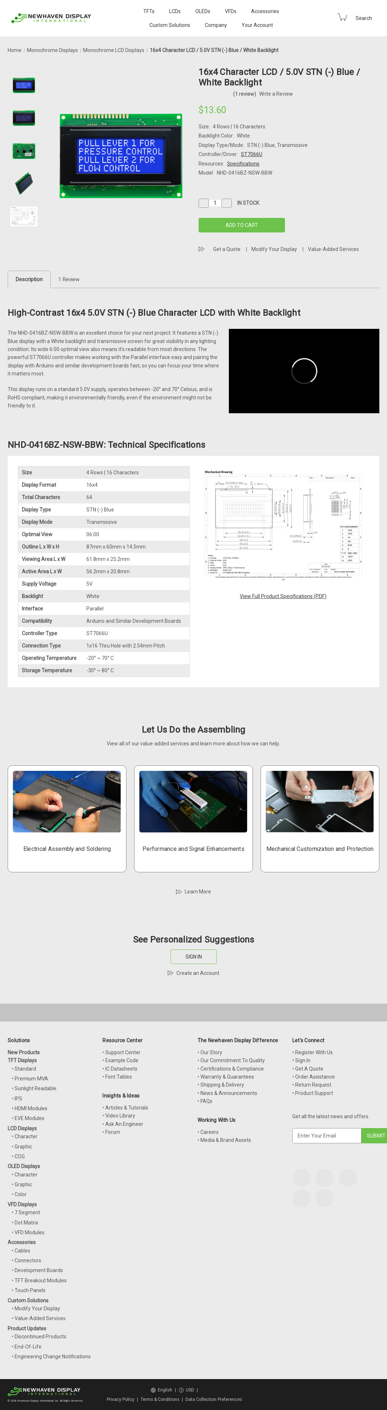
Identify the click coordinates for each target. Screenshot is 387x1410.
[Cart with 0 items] (342, 17)
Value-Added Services (333, 249)
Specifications (243, 164)
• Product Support (312, 1093)
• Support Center (121, 1052)
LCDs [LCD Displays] (175, 11)
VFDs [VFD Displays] (230, 11)
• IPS (17, 1099)
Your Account (257, 25)
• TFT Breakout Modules (39, 1280)
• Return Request (311, 1085)
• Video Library (118, 1116)
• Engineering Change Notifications (51, 1356)
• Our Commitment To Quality (231, 1060)
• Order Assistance (313, 1077)
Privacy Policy (120, 1399)
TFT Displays (22, 1060)
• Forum (111, 1132)
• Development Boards (37, 1270)
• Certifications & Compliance (231, 1069)
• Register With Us (312, 1052)
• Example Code (120, 1060)
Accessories (265, 11)
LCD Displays (22, 1128)
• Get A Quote (307, 1069)
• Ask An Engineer (122, 1124)
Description (29, 279)
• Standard (24, 1069)
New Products (24, 1052)
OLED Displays (24, 1166)
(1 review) (245, 94)
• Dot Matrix (25, 1223)
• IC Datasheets (119, 1069)
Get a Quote (227, 249)
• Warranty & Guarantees (226, 1077)
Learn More (198, 892)
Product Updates (27, 1328)
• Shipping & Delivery (221, 1085)
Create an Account (197, 973)
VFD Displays (22, 1204)
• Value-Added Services (39, 1318)
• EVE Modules (28, 1118)
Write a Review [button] (276, 94)
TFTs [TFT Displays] (149, 11)
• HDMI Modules (29, 1108)
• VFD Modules (28, 1232)
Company (216, 25)
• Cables (21, 1251)
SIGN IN (193, 957)
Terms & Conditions (160, 1399)
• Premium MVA (30, 1079)
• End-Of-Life (27, 1347)
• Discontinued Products (39, 1336)
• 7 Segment (26, 1212)
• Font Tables (117, 1077)
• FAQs (205, 1101)
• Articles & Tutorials (125, 1108)
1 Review (68, 279)
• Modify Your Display (36, 1308)
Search (364, 18)
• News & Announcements (227, 1093)
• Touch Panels (29, 1290)
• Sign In (301, 1060)
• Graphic (22, 1147)
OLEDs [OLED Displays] (202, 11)
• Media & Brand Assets (224, 1140)
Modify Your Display (274, 249)
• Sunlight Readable (34, 1088)
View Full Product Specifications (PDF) (283, 596)
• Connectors (26, 1260)
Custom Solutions (169, 25)
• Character (25, 1136)
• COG (18, 1156)
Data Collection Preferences (213, 1399)
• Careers (208, 1132)
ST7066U (251, 154)
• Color (19, 1194)
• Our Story (210, 1052)
